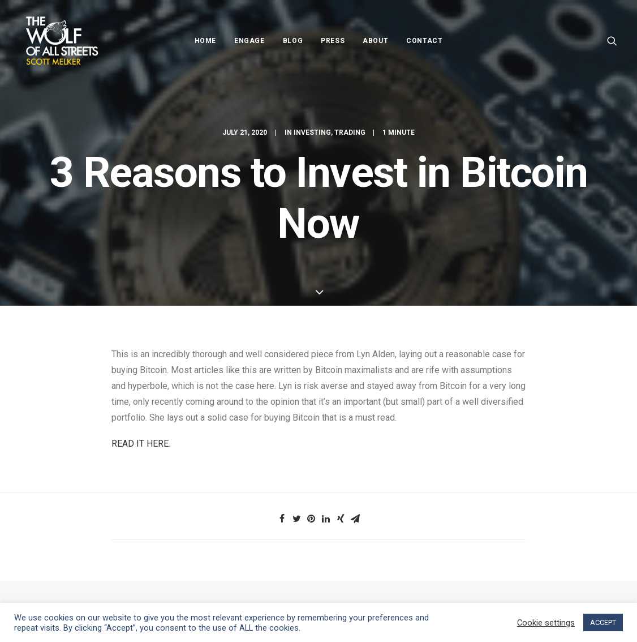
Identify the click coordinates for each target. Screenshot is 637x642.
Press (333, 41)
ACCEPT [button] (603, 622)
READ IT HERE (140, 443)
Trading (349, 132)
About (375, 41)
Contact (424, 41)
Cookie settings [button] (546, 623)
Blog (293, 41)
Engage (249, 41)
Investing (312, 132)
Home (205, 41)
